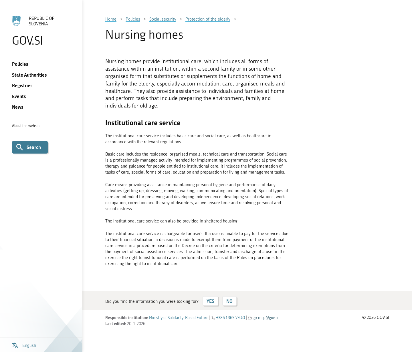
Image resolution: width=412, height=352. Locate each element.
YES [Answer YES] (210, 301)
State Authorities (29, 74)
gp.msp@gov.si (265, 317)
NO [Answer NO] (229, 301)
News (17, 107)
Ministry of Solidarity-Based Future (178, 317)
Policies (20, 64)
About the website (26, 126)
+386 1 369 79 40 (230, 317)
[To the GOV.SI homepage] (41, 30)
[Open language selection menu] (24, 344)
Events (19, 96)
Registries (22, 85)
